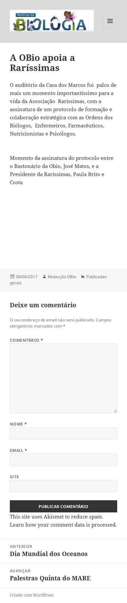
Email (18, 450)
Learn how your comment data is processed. (63, 524)
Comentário (26, 340)
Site (14, 477)
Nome (18, 424)
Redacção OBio (62, 277)
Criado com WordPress (32, 595)
